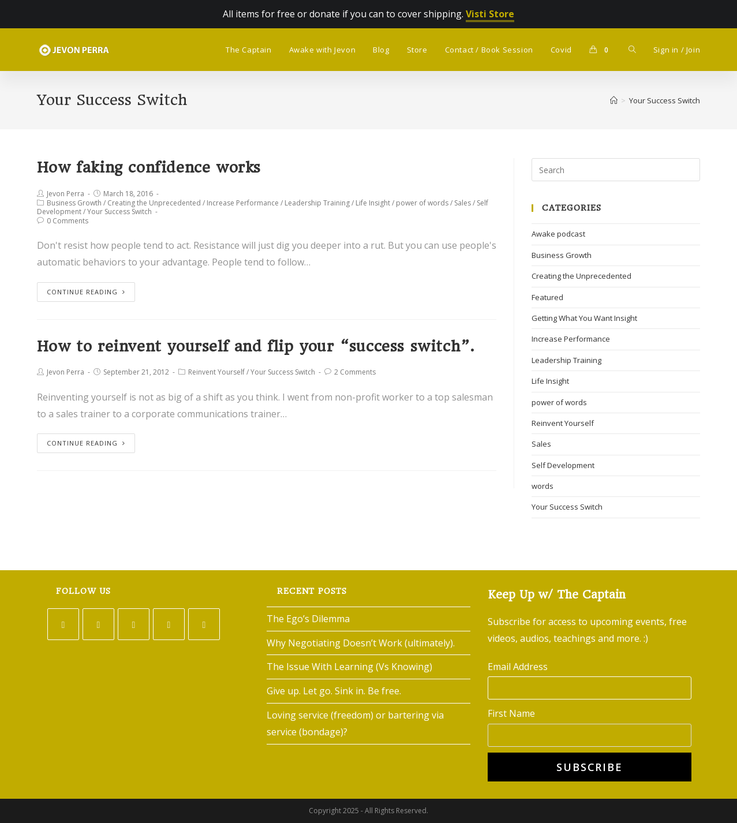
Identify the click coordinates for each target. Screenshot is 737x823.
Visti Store (490, 14)
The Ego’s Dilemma (308, 618)
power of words (422, 203)
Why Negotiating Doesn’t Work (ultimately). (361, 643)
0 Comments (67, 221)
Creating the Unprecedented (154, 203)
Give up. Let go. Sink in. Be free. (334, 690)
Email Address (518, 666)
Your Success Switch (119, 211)
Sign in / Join (676, 49)
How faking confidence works (149, 167)
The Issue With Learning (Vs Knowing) (349, 666)
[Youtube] (204, 624)
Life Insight (373, 203)
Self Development (563, 465)
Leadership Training (317, 203)
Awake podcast (558, 234)
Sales (462, 203)
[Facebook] (98, 624)
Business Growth (74, 203)
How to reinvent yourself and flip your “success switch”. (255, 346)
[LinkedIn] (169, 624)
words (542, 486)
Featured (547, 297)
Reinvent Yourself (216, 372)
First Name (511, 713)
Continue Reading (86, 291)
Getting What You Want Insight (584, 318)
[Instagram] (133, 624)
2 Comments (355, 372)
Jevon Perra (65, 194)
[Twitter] (63, 624)
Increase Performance (243, 203)
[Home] (614, 100)
